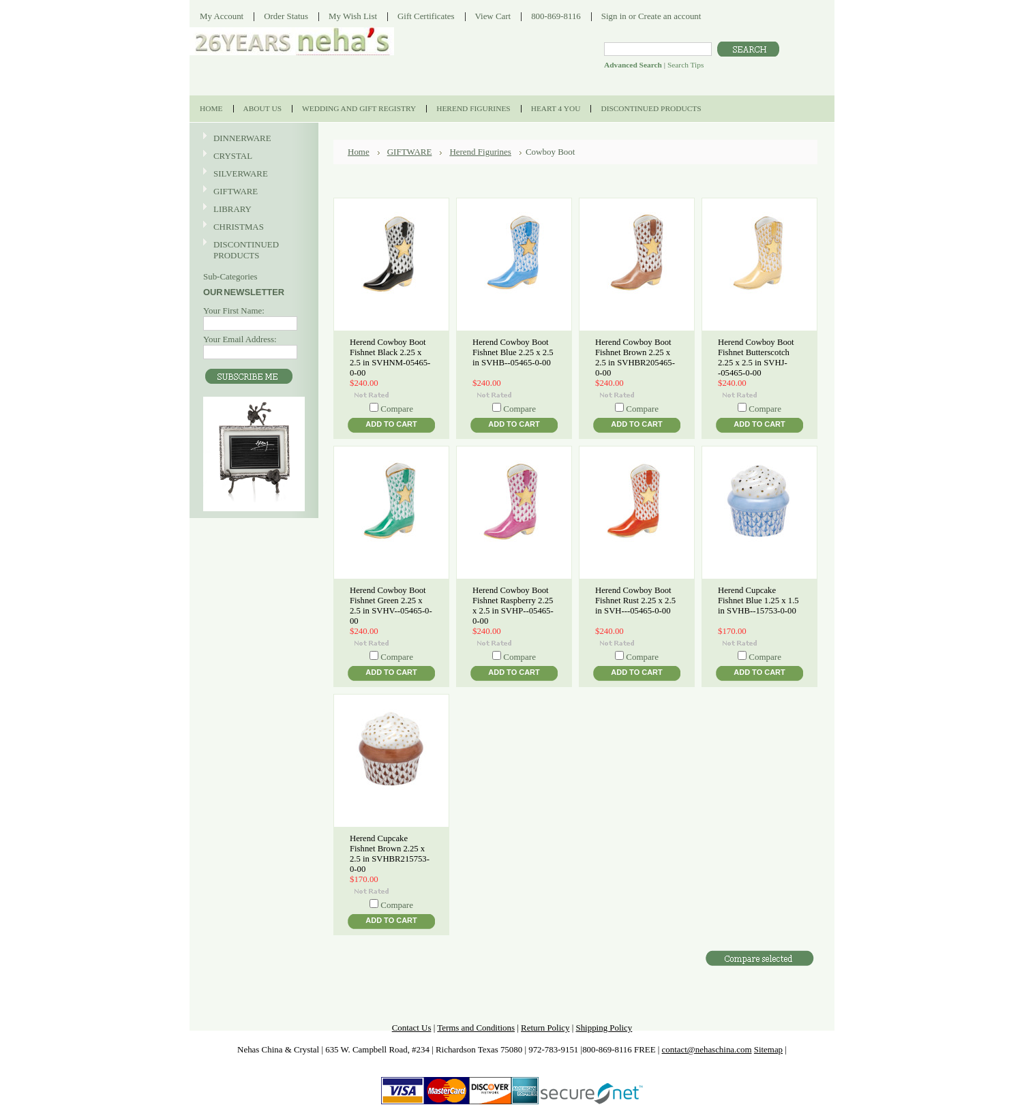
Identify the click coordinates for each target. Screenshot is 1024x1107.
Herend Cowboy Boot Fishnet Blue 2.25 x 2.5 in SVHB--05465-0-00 (513, 352)
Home (359, 152)
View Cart (493, 16)
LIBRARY (232, 209)
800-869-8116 (556, 16)
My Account (221, 16)
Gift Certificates (426, 16)
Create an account (669, 16)
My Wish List (353, 16)
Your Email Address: (240, 339)
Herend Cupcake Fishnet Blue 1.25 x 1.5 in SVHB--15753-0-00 (758, 601)
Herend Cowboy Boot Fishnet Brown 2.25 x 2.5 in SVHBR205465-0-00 (635, 357)
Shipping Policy (603, 1027)
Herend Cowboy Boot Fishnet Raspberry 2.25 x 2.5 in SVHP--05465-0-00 (513, 606)
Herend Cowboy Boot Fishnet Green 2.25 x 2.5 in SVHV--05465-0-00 (391, 606)
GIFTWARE (252, 192)
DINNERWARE (252, 139)
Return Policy (545, 1027)
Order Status (286, 16)
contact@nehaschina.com (707, 1049)
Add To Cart (391, 424)
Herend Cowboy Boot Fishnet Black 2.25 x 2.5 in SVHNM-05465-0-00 (390, 357)
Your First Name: (234, 310)
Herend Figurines (480, 152)
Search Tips (685, 65)
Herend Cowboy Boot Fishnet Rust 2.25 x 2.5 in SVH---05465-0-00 (635, 601)
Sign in (614, 16)
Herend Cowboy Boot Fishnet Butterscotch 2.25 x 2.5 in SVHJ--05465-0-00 (756, 357)
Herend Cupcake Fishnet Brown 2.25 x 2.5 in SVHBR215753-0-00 (390, 854)
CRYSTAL (252, 156)
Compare (396, 409)
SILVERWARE (252, 174)
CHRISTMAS (252, 227)
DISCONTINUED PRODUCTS (252, 249)
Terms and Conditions (476, 1027)
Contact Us (412, 1027)
